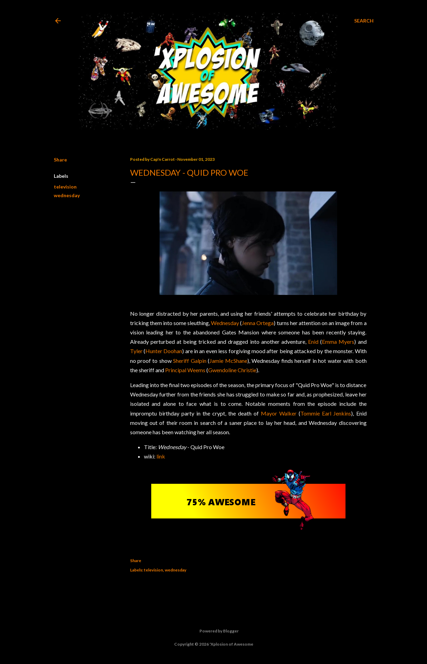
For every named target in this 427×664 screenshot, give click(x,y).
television (65, 187)
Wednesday (225, 323)
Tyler (136, 351)
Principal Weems (185, 370)
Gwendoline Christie (232, 370)
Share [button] (60, 160)
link (160, 456)
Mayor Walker (279, 413)
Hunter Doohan (163, 351)
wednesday (67, 195)
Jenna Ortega (258, 323)
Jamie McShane (228, 360)
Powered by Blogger (213, 631)
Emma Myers (338, 341)
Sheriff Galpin (189, 360)
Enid (313, 341)
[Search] (364, 20)
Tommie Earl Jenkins (325, 413)
